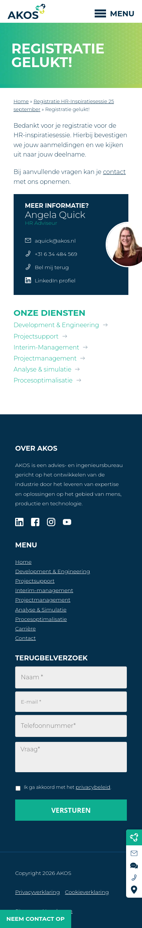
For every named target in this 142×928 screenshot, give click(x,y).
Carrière (25, 628)
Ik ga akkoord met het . (67, 787)
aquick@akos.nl (55, 240)
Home (21, 101)
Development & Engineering (56, 325)
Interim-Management (46, 347)
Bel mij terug (52, 267)
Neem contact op (35, 918)
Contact (25, 638)
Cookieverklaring (87, 892)
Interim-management (44, 590)
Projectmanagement (45, 358)
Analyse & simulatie (43, 369)
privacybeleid (93, 787)
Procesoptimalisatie (43, 380)
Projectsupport (36, 336)
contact (114, 172)
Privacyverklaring (37, 892)
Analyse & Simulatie (41, 609)
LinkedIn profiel (55, 280)
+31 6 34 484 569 (56, 254)
